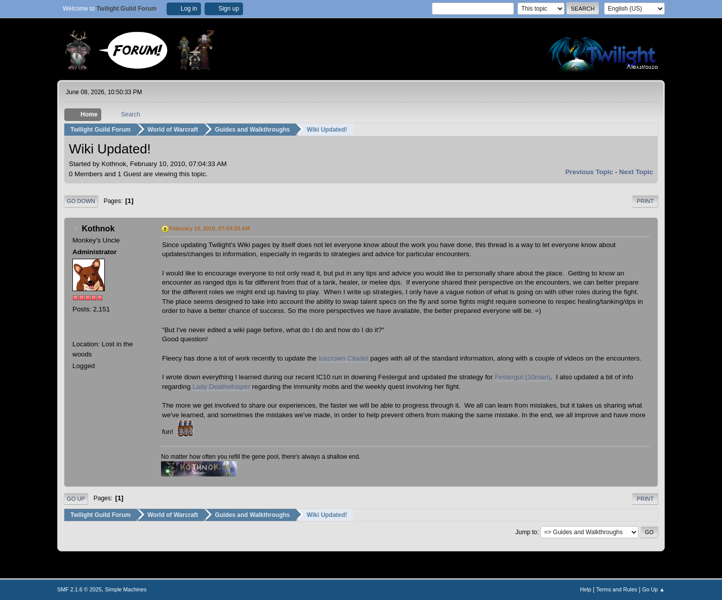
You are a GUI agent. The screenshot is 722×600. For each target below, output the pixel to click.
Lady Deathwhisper (221, 386)
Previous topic (589, 172)
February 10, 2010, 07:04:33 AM (209, 228)
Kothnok (98, 228)
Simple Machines (125, 589)
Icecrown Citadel (343, 358)
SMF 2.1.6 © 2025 (79, 589)
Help (585, 589)
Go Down (81, 201)
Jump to (526, 532)
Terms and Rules (616, 589)
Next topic (636, 172)
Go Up (76, 499)
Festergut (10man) (522, 377)
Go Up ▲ (653, 589)
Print (645, 201)
